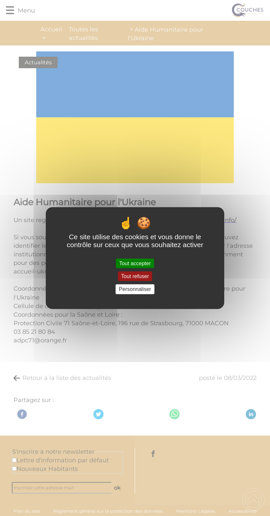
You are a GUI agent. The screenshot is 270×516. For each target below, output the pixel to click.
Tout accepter (135, 263)
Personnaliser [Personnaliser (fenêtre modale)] (135, 289)
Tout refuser (135, 276)
